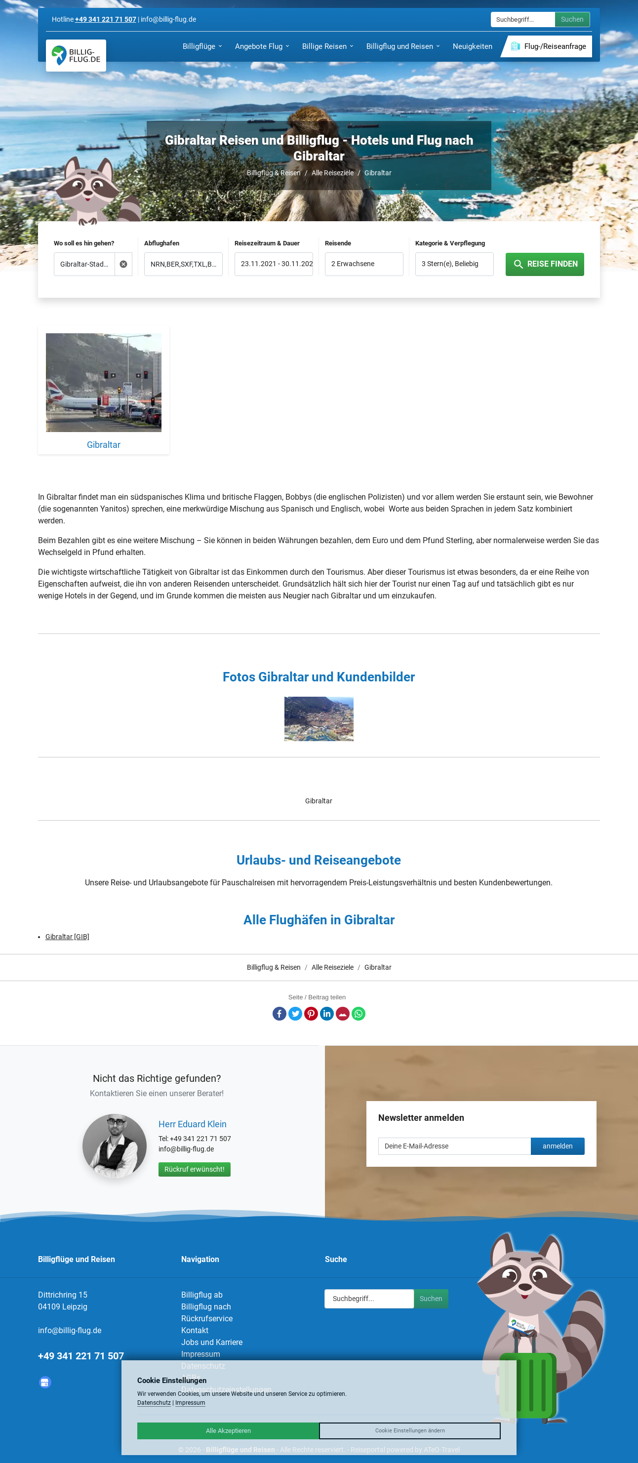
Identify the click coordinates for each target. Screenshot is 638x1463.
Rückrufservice (207, 1318)
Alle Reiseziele (333, 173)
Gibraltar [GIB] (67, 937)
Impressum (200, 1354)
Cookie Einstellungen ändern (410, 1430)
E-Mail (343, 1014)
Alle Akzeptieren (228, 1430)
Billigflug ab (202, 1295)
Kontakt (194, 1330)
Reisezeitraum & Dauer (267, 243)
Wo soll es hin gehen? (84, 243)
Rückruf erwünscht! (194, 1169)
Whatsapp (358, 1014)
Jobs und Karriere (211, 1342)
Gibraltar (378, 173)
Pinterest (311, 1014)
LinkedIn (327, 1014)
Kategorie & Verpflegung (450, 243)
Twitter (295, 1014)
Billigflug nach (206, 1306)
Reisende (338, 243)
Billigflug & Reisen (274, 173)
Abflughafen (161, 243)
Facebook (279, 1014)
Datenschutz (154, 1402)
